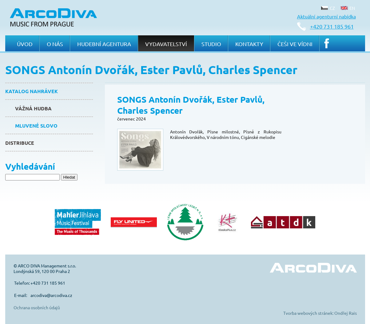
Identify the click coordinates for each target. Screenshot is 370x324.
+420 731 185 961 (332, 26)
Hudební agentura (104, 44)
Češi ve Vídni (294, 44)
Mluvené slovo (36, 125)
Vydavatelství (166, 44)
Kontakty (249, 44)
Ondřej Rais (345, 313)
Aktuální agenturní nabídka (326, 16)
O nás (55, 44)
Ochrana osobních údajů (37, 307)
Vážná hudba (33, 108)
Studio (211, 44)
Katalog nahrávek (31, 91)
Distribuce (19, 143)
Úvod (25, 44)
